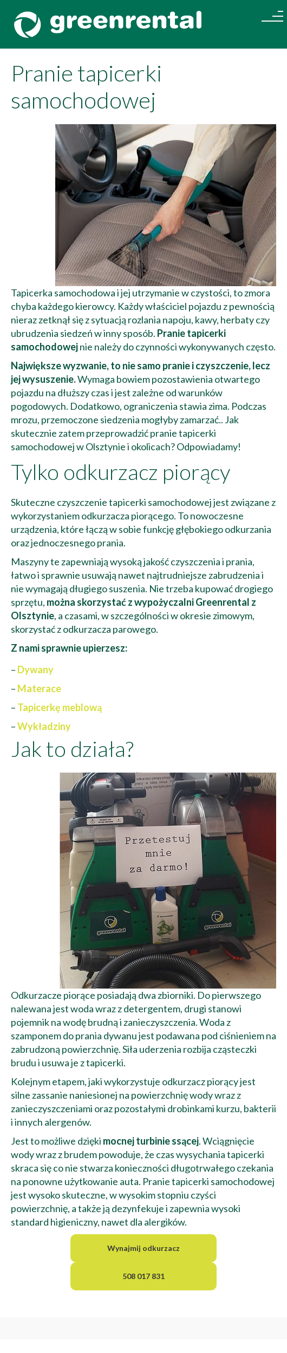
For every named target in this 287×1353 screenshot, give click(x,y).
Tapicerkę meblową (59, 707)
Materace (39, 688)
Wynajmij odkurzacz (143, 1248)
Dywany (35, 669)
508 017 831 (143, 1276)
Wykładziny (44, 726)
